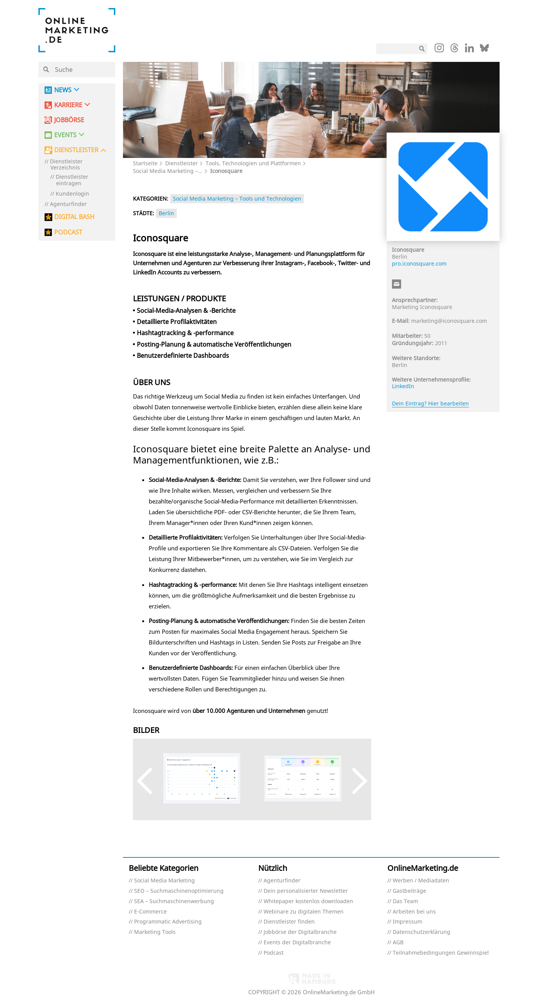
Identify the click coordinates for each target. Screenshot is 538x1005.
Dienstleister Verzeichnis (66, 164)
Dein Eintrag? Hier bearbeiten (430, 403)
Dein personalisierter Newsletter (306, 891)
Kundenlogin (72, 194)
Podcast (274, 953)
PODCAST (68, 232)
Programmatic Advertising (168, 922)
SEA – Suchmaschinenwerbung (174, 901)
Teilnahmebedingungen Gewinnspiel (441, 953)
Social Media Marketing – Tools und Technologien (237, 198)
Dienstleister (181, 163)
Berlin (166, 213)
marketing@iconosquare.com (449, 320)
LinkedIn (403, 386)
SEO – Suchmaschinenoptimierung (179, 891)
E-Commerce (150, 912)
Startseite (145, 163)
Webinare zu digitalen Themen (304, 912)
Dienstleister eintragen (72, 180)
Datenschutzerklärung (421, 932)
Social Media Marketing (164, 880)
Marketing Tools (155, 932)
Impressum (407, 922)
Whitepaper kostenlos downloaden (308, 901)
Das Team (405, 901)
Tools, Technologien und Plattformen (253, 163)
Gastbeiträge (409, 891)
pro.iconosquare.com (419, 263)
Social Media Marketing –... (168, 170)
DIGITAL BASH (74, 217)
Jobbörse (69, 120)
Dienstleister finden (289, 922)
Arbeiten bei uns (414, 912)
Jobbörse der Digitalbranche (300, 932)
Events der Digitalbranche (297, 942)
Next (354, 781)
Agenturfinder (68, 204)
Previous (150, 781)
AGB (398, 942)
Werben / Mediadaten (421, 880)
